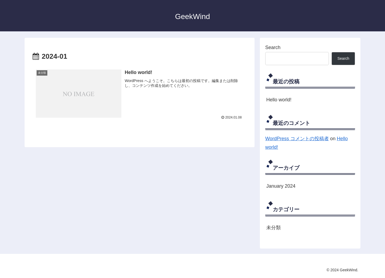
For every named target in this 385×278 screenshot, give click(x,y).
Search (272, 47)
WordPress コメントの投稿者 (297, 138)
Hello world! (278, 99)
